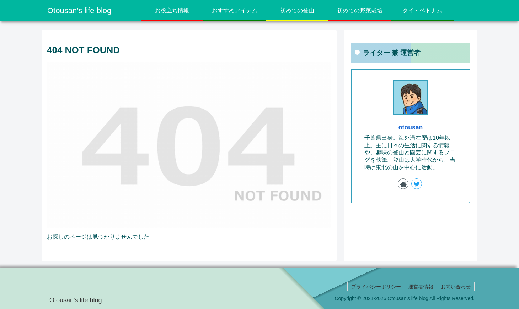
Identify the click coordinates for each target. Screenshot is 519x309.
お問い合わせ (456, 286)
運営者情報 (420, 286)
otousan (410, 127)
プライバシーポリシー (376, 286)
